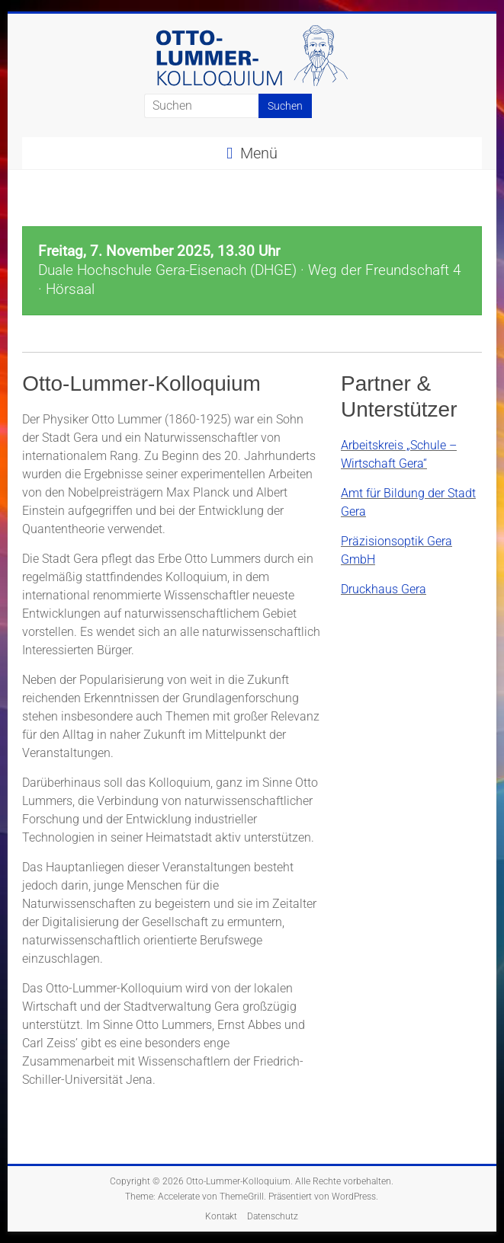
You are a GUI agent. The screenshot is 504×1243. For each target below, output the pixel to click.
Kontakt (221, 1216)
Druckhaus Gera (383, 589)
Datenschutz (272, 1216)
